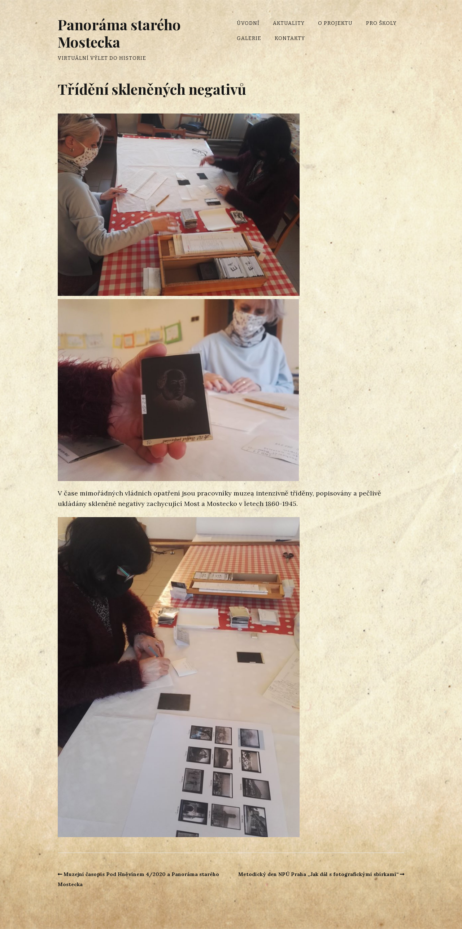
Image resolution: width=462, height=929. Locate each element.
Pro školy (381, 23)
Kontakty (290, 38)
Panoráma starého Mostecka (119, 33)
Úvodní (248, 23)
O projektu (335, 23)
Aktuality (289, 23)
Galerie (249, 38)
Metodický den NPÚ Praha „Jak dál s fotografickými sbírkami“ (318, 874)
